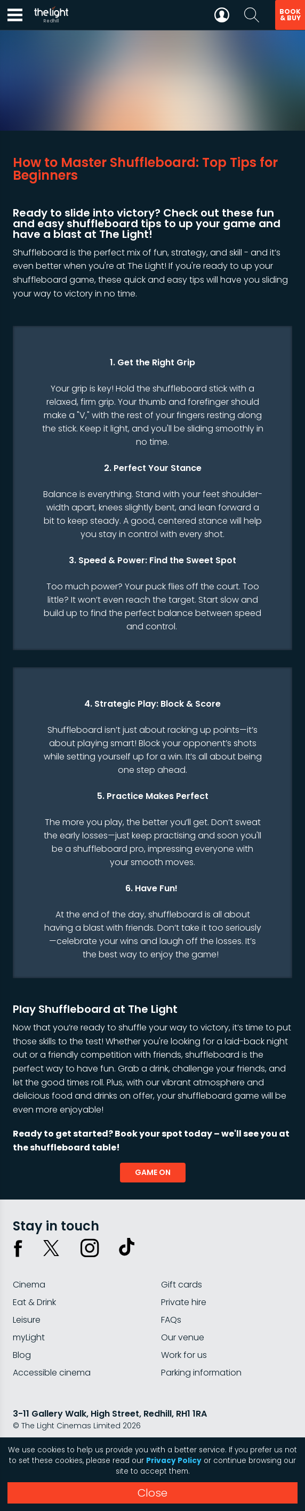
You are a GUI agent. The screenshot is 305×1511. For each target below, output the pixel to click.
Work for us (184, 1355)
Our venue (182, 1337)
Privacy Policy (174, 1461)
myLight (29, 1337)
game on (153, 1172)
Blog (22, 1355)
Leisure (27, 1320)
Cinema (29, 1284)
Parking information (201, 1372)
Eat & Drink (34, 1302)
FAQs (171, 1320)
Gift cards (181, 1284)
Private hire (183, 1302)
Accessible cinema (52, 1372)
